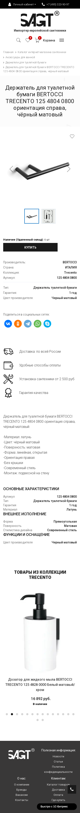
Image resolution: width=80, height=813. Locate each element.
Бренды (21, 789)
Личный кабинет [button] (21, 4)
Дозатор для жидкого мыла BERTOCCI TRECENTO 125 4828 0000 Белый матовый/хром (40, 684)
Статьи (58, 761)
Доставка (58, 789)
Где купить (58, 800)
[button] (6, 714)
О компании (21, 784)
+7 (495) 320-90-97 (55, 4)
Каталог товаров (58, 784)
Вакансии (22, 794)
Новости (58, 756)
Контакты (21, 800)
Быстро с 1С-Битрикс (54, 806)
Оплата (58, 794)
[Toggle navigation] (61, 41)
